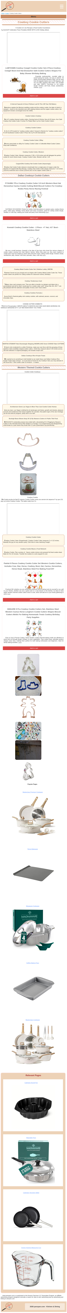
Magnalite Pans (31, 1138)
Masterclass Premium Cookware (33, 792)
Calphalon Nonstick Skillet (31, 1192)
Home (2, 13)
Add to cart (34, 96)
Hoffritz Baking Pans (32, 963)
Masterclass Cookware (33, 1020)
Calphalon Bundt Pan (31, 1083)
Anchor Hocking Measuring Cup (31, 1247)
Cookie (7, 13)
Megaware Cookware (32, 906)
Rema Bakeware (33, 849)
